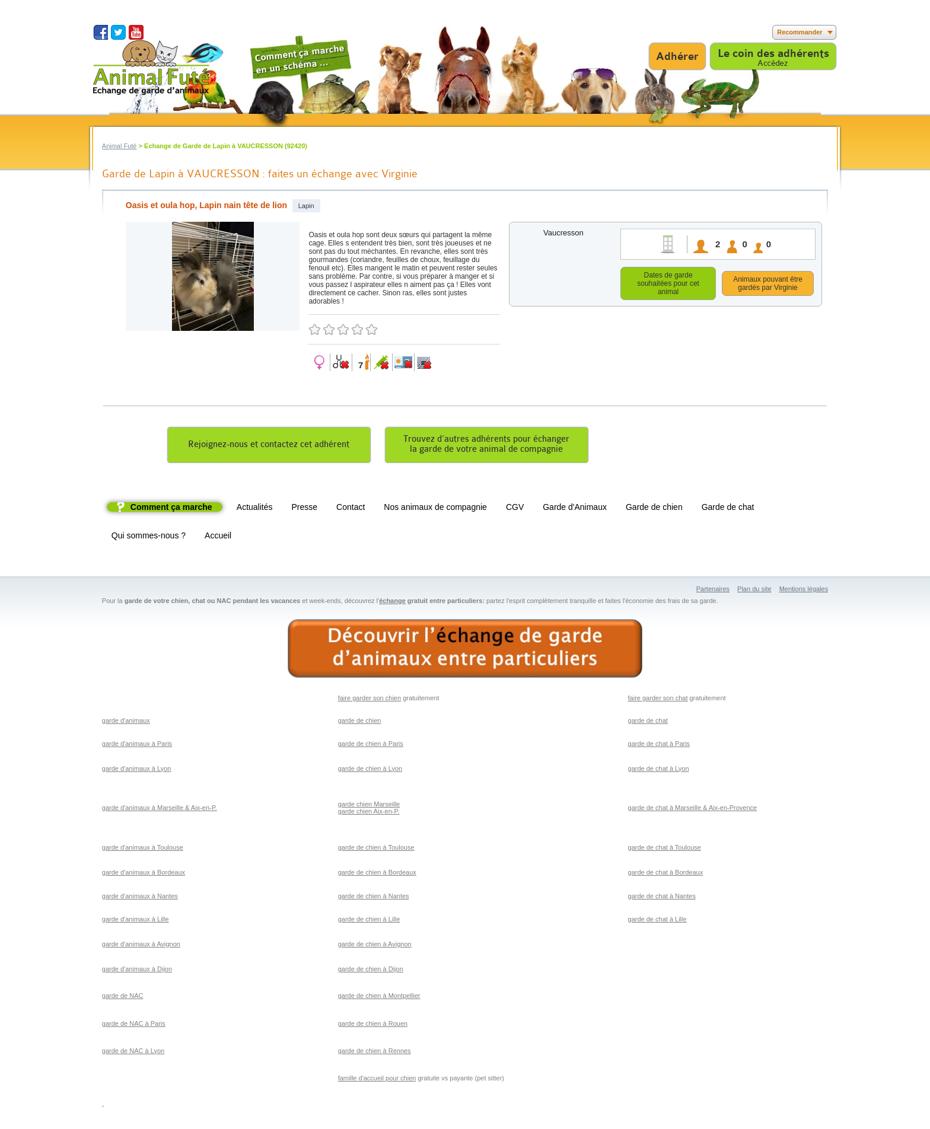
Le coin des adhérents (773, 53)
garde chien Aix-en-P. (369, 813)
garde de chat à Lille (657, 920)
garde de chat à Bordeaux (665, 874)
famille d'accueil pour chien (377, 1079)
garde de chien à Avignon (375, 945)
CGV (515, 509)
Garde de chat (728, 509)
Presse (305, 509)
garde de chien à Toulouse (376, 849)
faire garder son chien (369, 699)
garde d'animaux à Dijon (137, 970)
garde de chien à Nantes (373, 897)
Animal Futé (119, 145)
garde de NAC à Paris (133, 1025)
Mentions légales (804, 590)
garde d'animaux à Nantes (140, 897)
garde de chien (359, 722)
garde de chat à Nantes (662, 897)
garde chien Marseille (369, 805)
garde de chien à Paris (370, 745)
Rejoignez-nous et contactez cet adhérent (268, 446)
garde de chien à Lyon (370, 770)
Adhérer (677, 56)
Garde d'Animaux (575, 509)
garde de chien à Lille (369, 920)
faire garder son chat (658, 699)
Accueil (218, 537)
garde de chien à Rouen (372, 1025)
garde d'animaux (126, 722)
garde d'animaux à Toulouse (142, 849)
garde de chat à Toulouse (664, 849)
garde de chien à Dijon (370, 970)
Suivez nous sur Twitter (118, 32)
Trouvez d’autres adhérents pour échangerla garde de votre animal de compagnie (486, 446)
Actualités (255, 509)
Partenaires (713, 590)
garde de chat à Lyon (658, 770)
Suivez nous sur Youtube (136, 32)
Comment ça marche (171, 509)
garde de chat (648, 722)
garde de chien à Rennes (374, 1052)
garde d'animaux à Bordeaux (143, 874)
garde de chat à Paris (659, 745)
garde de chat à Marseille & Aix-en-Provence (692, 809)
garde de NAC (123, 997)
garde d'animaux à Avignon (141, 945)
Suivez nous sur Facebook (100, 32)
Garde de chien (654, 509)
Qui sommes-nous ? (149, 537)
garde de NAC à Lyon (133, 1052)
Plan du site (754, 590)
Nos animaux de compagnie (435, 509)
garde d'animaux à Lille (135, 920)
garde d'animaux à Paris (137, 745)
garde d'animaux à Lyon (136, 770)
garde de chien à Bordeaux (377, 874)
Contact (350, 509)
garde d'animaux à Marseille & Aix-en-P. (159, 809)
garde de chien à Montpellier (379, 997)
